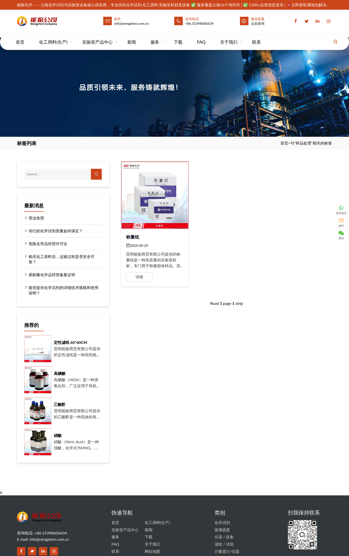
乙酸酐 (59, 404)
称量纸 (132, 237)
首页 (20, 37)
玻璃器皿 (222, 529)
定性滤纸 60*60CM (70, 342)
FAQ (201, 37)
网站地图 (152, 551)
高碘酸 (59, 373)
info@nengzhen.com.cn (49, 539)
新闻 (131, 37)
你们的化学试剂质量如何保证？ (53, 231)
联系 (256, 37)
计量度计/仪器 (226, 551)
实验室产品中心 (97, 37)
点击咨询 (257, 23)
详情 (139, 276)
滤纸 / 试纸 (224, 544)
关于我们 (229, 37)
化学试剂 (222, 522)
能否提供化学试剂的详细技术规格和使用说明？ (61, 290)
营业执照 (34, 218)
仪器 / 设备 (224, 536)
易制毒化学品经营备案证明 (49, 274)
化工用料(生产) (53, 37)
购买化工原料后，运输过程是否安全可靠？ (59, 259)
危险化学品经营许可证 (45, 243)
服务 (155, 37)
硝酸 (58, 435)
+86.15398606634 (199, 23)
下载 (178, 37)
